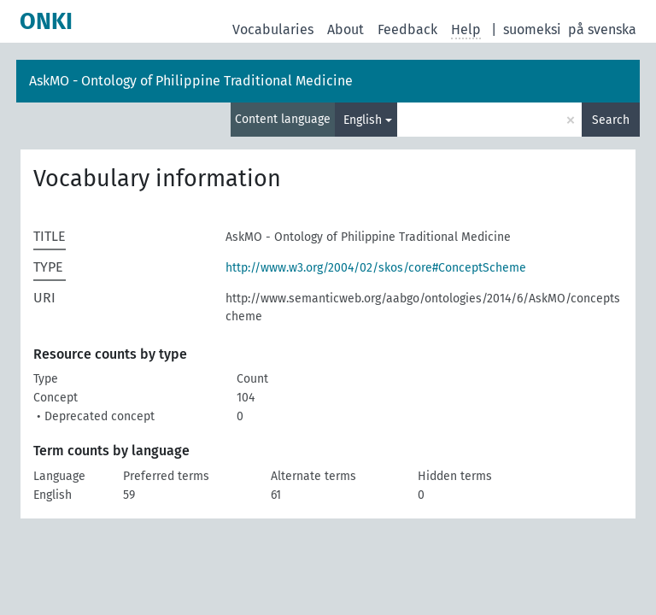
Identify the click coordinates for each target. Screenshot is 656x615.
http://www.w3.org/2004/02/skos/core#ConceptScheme (376, 268)
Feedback (407, 29)
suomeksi (532, 29)
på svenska (602, 29)
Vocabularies (272, 29)
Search (611, 120)
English (362, 120)
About (345, 29)
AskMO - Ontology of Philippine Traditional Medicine (191, 81)
